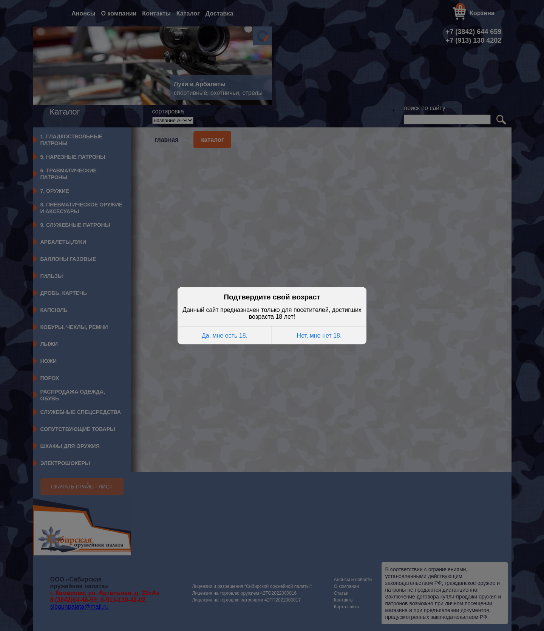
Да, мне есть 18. (224, 335)
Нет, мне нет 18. (319, 335)
